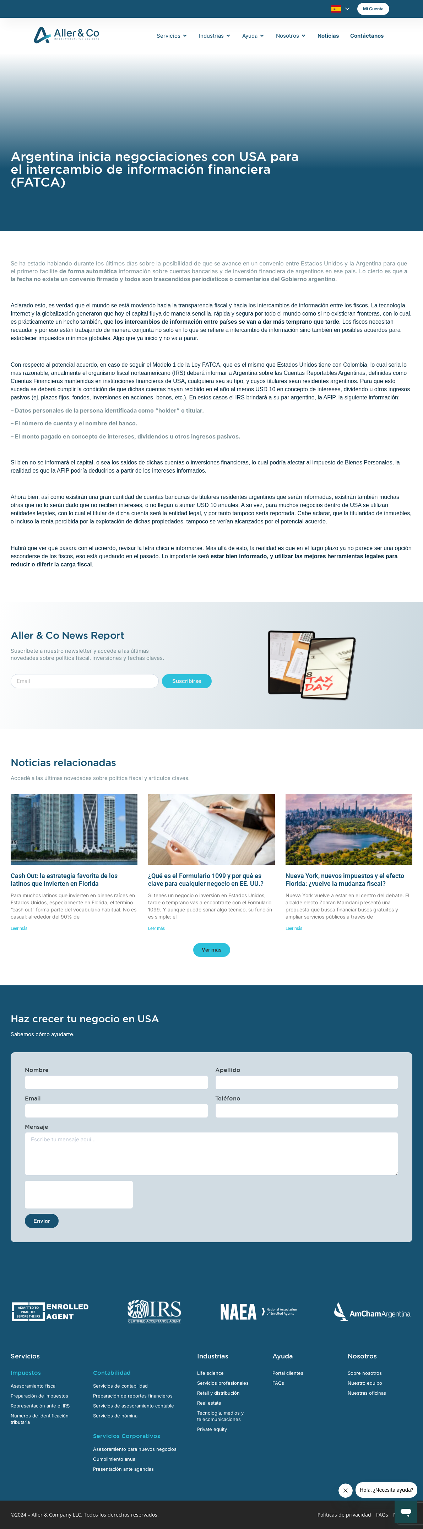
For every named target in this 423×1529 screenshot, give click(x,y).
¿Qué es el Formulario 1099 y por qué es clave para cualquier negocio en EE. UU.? (206, 879)
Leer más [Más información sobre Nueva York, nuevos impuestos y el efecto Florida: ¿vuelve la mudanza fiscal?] (294, 928)
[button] (211, 950)
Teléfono (227, 1098)
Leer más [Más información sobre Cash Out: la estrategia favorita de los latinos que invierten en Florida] (19, 928)
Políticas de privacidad (344, 1514)
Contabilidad (112, 1372)
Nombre (37, 1070)
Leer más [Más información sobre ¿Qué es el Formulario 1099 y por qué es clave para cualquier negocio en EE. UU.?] (156, 928)
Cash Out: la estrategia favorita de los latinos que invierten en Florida (64, 879)
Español (336, 9)
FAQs (382, 1514)
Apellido (227, 1070)
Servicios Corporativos (126, 1436)
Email (33, 1098)
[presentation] (79, 1194)
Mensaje (36, 1127)
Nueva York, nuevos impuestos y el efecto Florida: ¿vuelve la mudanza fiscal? (345, 879)
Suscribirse (186, 681)
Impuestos (26, 1372)
